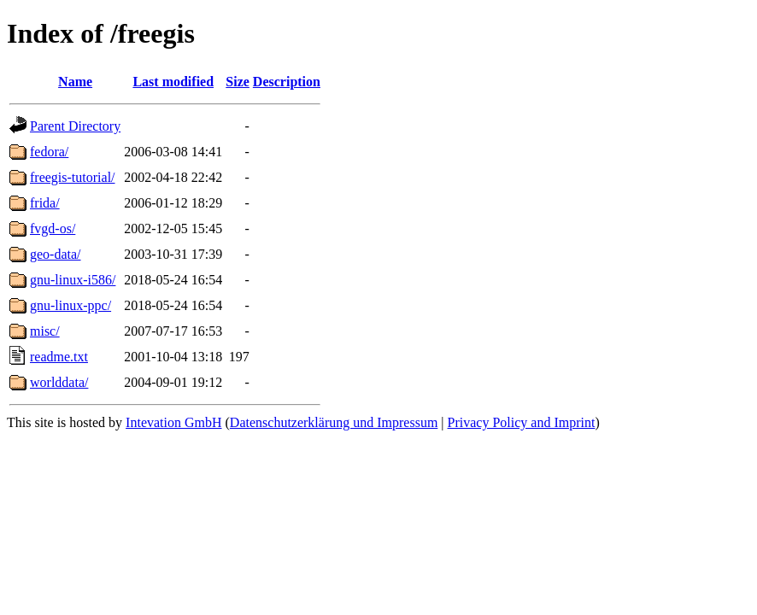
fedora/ (49, 151)
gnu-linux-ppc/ (70, 305)
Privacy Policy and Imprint (522, 422)
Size (237, 81)
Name (75, 81)
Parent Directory (75, 126)
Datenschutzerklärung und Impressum (333, 422)
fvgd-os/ (52, 228)
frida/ (45, 203)
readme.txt (59, 356)
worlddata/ (59, 382)
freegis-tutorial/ (72, 177)
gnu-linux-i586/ (72, 279)
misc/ (45, 331)
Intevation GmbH (173, 422)
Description (286, 81)
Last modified (173, 81)
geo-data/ (55, 254)
